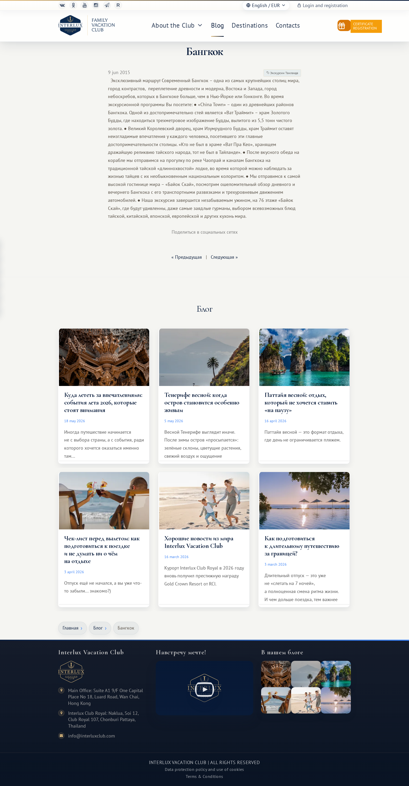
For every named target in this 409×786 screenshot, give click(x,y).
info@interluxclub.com (91, 736)
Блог (98, 628)
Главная (71, 628)
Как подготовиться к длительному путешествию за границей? (301, 545)
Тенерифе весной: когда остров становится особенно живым (201, 402)
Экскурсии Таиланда (282, 73)
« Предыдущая (186, 257)
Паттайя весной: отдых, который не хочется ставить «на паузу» (301, 402)
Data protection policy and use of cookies (204, 769)
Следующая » (224, 257)
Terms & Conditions (204, 776)
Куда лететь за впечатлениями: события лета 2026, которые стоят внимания (103, 402)
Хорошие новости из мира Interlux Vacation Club (198, 542)
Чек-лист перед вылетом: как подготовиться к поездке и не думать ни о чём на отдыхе (101, 549)
